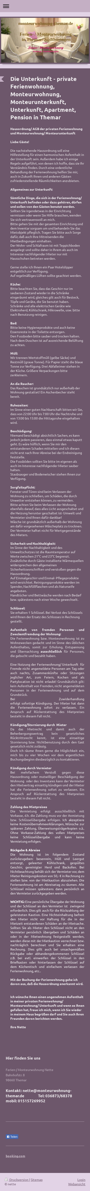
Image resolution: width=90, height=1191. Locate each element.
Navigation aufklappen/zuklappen (45, 6)
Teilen (12, 1136)
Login (81, 1180)
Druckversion (17, 1180)
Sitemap (37, 1180)
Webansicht (76, 1184)
